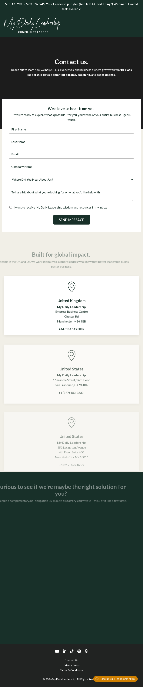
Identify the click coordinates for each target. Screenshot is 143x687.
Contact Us (71, 660)
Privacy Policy (72, 665)
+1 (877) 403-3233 (71, 398)
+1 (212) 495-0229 (71, 469)
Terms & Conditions (71, 670)
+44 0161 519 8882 (71, 333)
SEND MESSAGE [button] (71, 220)
